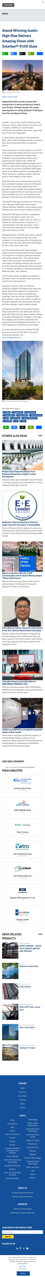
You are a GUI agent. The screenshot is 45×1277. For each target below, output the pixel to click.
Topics (22, 1103)
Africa (12, 1120)
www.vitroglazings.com (11, 337)
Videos (32, 1174)
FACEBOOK (12, 53)
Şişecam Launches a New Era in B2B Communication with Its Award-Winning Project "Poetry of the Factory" (22, 575)
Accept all (23, 1273)
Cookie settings (22, 1268)
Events (12, 1144)
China (12, 1130)
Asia (12, 1127)
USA (16, 421)
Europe (12, 1141)
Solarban (8, 421)
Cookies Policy (22, 1266)
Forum (22, 1107)
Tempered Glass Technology (32, 1162)
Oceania (32, 1151)
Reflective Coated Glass (28, 966)
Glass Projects (9, 415)
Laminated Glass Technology (32, 1130)
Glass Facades (30, 412)
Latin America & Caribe (32, 1135)
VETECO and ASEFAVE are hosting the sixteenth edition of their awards (22, 730)
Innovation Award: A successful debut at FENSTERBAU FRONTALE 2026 (19, 682)
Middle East (32, 1144)
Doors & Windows (12, 1134)
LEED (6, 418)
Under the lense (32, 1167)
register (16, 767)
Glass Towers (22, 415)
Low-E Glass (15, 418)
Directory (22, 1092)
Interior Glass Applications (32, 1124)
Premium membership (23, 1209)
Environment (18, 412)
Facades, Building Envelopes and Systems (12, 1150)
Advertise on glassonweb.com (22, 1212)
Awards (7, 412)
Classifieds (22, 1096)
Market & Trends (32, 1140)
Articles (22, 1100)
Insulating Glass (36, 415)
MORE (38, 53)
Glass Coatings (12, 1156)
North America (33, 1147)
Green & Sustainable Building (12, 1173)
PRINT (29, 53)
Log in (7, 767)
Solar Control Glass (30, 418)
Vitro (23, 421)
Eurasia (12, 1137)
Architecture (12, 1123)
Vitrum (32, 1177)
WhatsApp (3, 53)
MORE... (40, 436)
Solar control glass (27, 1027)
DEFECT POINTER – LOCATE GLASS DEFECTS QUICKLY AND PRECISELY (30, 948)
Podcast (33, 1154)
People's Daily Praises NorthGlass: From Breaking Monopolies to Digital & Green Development (19, 474)
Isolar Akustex (25, 986)
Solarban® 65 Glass (27, 1048)
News (22, 1088)
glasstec (12, 1169)
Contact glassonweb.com (22, 1196)
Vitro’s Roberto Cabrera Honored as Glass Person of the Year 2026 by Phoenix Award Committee (22, 629)
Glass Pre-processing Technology (12, 1161)
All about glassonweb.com (22, 1192)
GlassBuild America (12, 1165)
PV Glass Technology (32, 1158)
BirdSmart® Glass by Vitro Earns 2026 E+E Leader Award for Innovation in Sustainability (21, 523)
